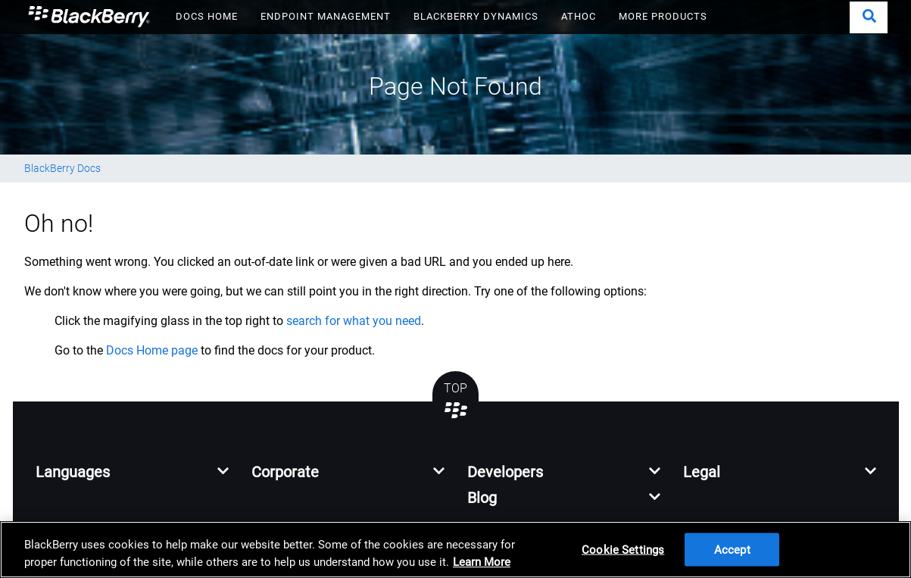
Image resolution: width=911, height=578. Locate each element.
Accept (732, 549)
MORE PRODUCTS (663, 16)
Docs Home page (152, 350)
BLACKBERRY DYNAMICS (475, 16)
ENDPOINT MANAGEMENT (326, 16)
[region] (455, 549)
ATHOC (578, 16)
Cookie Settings (623, 549)
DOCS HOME (207, 16)
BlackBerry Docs (62, 168)
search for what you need (353, 321)
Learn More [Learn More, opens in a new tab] (481, 562)
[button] (869, 17)
